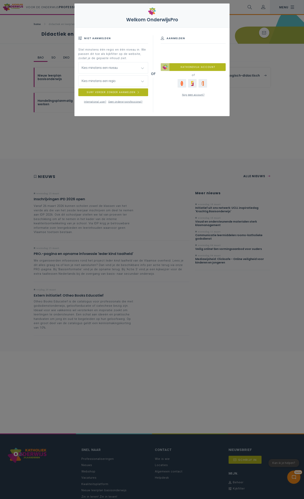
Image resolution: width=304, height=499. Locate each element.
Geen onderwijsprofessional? (125, 101)
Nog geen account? (193, 94)
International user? (95, 101)
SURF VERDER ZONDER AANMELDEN (113, 92)
